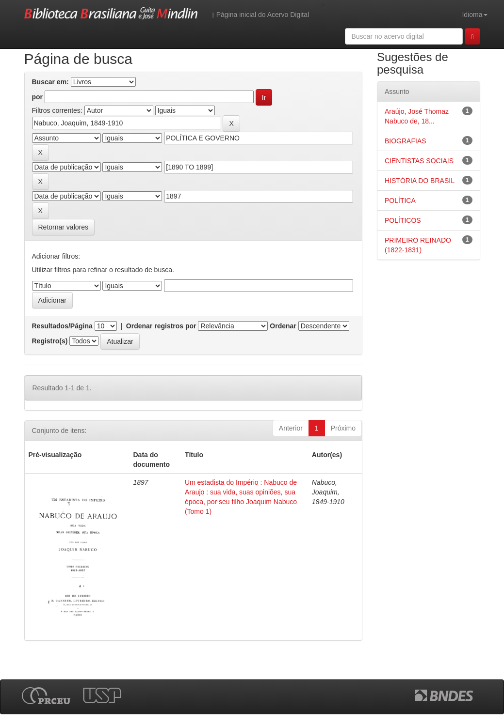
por (37, 97)
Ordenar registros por (161, 326)
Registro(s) (50, 341)
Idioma (474, 14)
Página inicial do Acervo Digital (260, 15)
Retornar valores (63, 227)
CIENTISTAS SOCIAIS (419, 161)
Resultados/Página (62, 326)
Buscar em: (50, 82)
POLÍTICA (400, 200)
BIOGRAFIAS (405, 141)
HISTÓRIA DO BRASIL (420, 181)
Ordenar (283, 326)
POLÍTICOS (403, 220)
